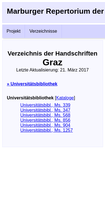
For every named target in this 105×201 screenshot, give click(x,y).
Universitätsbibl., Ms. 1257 (46, 130)
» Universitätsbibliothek (32, 84)
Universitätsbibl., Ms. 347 (45, 110)
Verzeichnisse (43, 31)
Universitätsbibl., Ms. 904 (45, 125)
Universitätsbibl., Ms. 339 (45, 105)
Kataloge (65, 97)
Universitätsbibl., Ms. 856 (45, 120)
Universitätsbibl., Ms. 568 (45, 115)
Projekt (14, 31)
